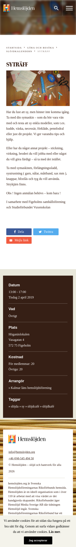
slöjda (14, 406)
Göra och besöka (40, 47)
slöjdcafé (33, 406)
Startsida (14, 47)
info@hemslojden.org (22, 452)
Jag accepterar (38, 540)
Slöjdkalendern (19, 51)
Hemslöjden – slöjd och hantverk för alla (19, 8)
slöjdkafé (48, 406)
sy (22, 406)
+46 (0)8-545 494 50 (21, 458)
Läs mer (54, 531)
